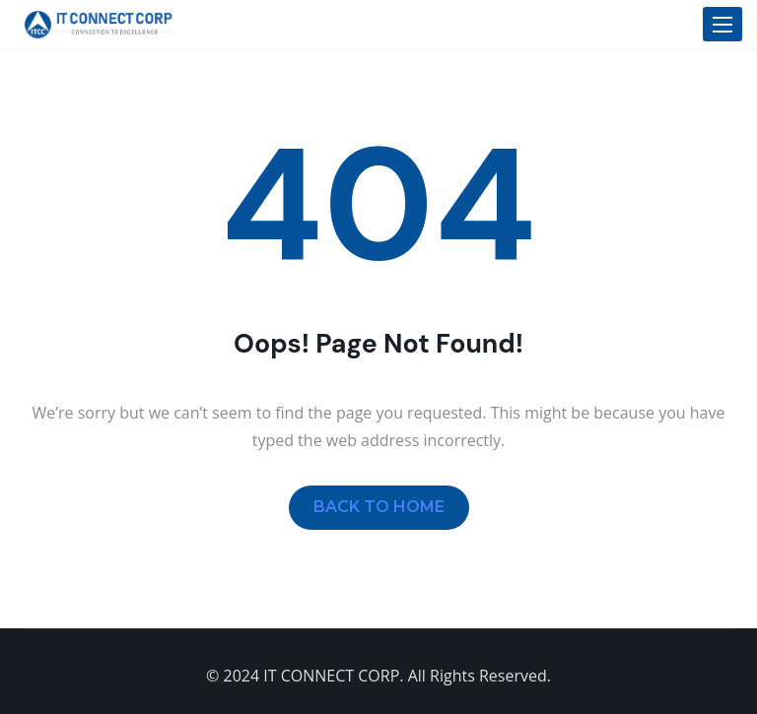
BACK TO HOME (379, 506)
